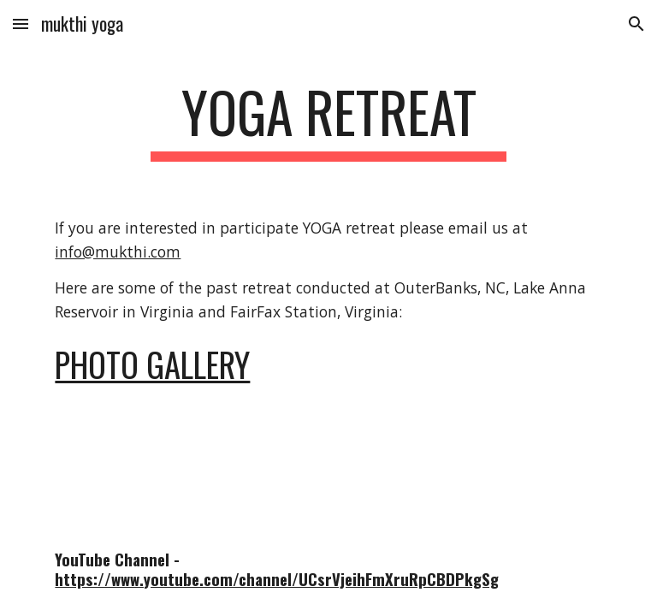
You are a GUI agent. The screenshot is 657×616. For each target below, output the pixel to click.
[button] (20, 23)
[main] (328, 120)
